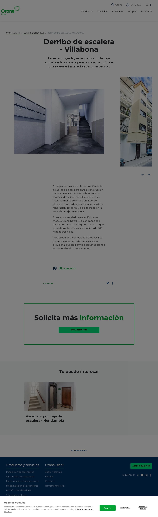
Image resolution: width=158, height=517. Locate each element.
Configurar (125, 508)
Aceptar (107, 508)
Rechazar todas (143, 508)
